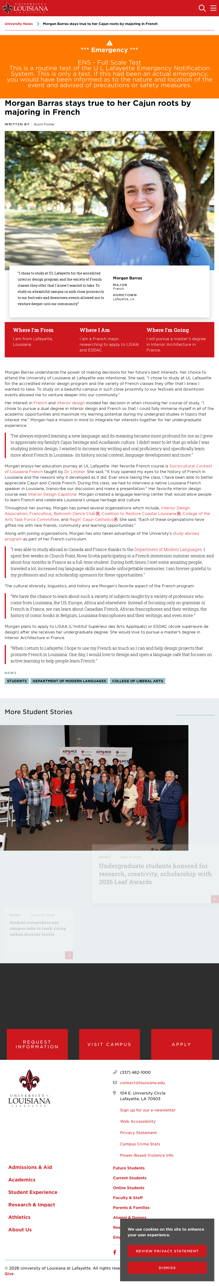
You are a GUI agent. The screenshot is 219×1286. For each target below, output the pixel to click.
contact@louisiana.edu (142, 1082)
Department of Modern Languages (168, 549)
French (40, 402)
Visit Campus (109, 1044)
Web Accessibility (138, 1121)
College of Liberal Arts (137, 681)
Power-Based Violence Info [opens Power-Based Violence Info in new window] (147, 1155)
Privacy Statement (138, 1132)
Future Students (129, 1168)
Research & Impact (31, 1205)
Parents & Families (131, 1207)
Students (17, 681)
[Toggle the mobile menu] (213, 8)
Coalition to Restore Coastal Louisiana (138, 513)
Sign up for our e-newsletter (147, 1110)
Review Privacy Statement (167, 1251)
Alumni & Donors (129, 1217)
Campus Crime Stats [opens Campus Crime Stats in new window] (140, 1144)
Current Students (129, 1178)
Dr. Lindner (74, 471)
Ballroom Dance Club (74, 513)
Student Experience (32, 1192)
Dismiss (167, 1268)
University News (19, 24)
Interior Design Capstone (52, 494)
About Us (20, 1230)
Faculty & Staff (128, 1197)
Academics (22, 1180)
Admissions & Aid (30, 1167)
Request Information (37, 1044)
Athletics (19, 1217)
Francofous (40, 513)
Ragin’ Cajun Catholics (91, 519)
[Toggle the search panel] (202, 8)
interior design (71, 402)
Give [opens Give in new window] (9, 1273)
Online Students (128, 1187)
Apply (182, 1044)
